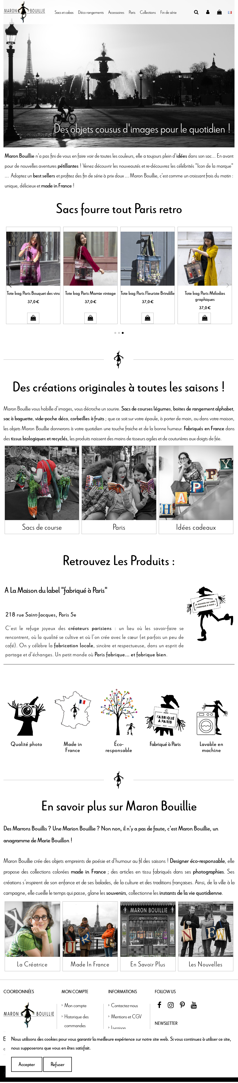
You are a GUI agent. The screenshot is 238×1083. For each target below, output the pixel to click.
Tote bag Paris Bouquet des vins (33, 293)
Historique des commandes (76, 1021)
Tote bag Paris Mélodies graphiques (205, 296)
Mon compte (75, 1006)
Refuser (57, 1064)
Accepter (27, 1064)
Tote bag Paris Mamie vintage (90, 293)
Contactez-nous (124, 1006)
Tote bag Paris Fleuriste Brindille (148, 293)
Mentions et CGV (126, 1017)
